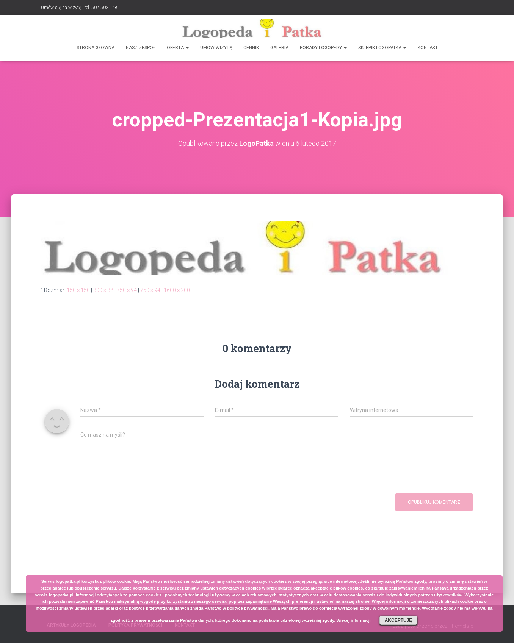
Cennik (251, 47)
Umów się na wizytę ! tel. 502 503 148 (79, 7)
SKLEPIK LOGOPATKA (382, 47)
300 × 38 (103, 290)
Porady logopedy (323, 47)
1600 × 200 (177, 290)
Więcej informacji (354, 620)
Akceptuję (398, 620)
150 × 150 (78, 290)
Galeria (279, 47)
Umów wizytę (216, 47)
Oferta (178, 47)
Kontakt (428, 47)
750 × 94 (127, 290)
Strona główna (95, 47)
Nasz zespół (140, 47)
